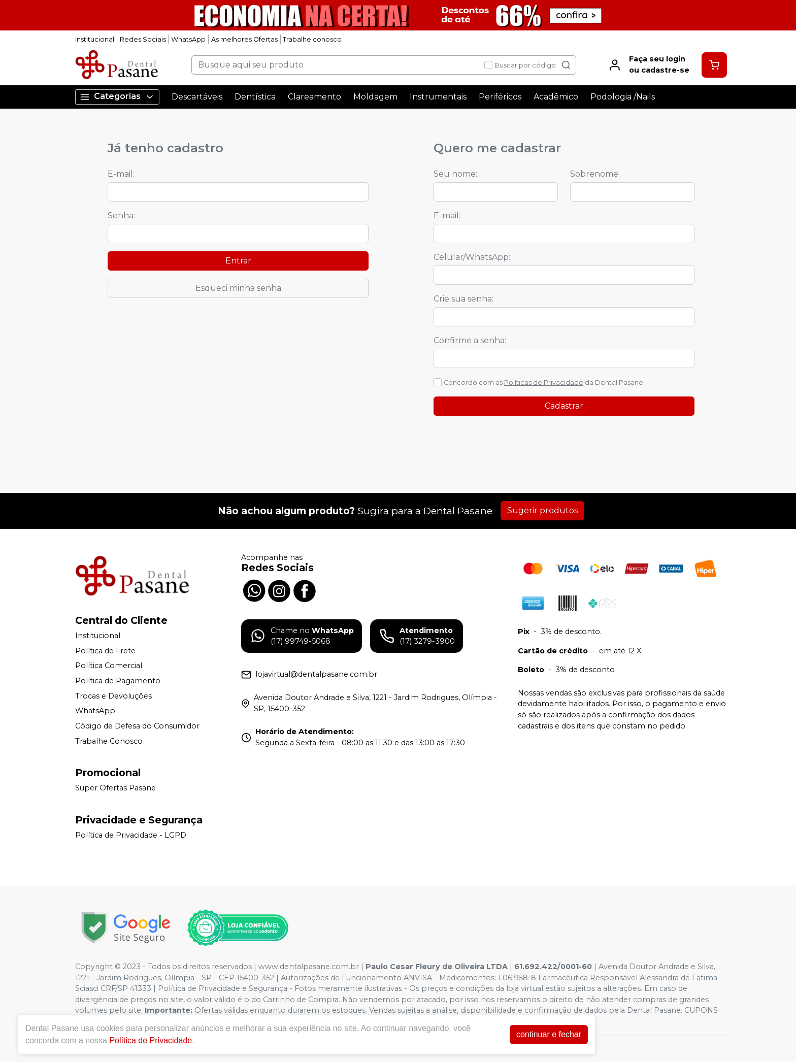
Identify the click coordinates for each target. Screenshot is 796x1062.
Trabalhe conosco (312, 39)
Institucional (94, 39)
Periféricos (500, 97)
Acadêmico (556, 97)
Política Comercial (108, 666)
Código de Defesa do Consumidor (137, 726)
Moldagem (375, 97)
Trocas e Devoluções (113, 696)
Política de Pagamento (117, 680)
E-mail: (121, 174)
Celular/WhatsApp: (472, 257)
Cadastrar (564, 406)
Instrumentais (438, 97)
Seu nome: (455, 174)
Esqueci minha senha (238, 288)
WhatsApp (188, 39)
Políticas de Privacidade (543, 382)
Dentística (255, 97)
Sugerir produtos (542, 510)
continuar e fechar (548, 1034)
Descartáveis (197, 97)
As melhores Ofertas (244, 39)
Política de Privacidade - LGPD (130, 835)
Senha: (121, 215)
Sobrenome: (595, 174)
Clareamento (314, 97)
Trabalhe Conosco (109, 741)
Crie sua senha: (463, 299)
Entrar (238, 261)
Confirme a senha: (470, 340)
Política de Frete (105, 650)
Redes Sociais (143, 39)
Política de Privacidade (150, 1040)
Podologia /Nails (622, 97)
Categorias (117, 96)
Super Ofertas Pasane (115, 787)
